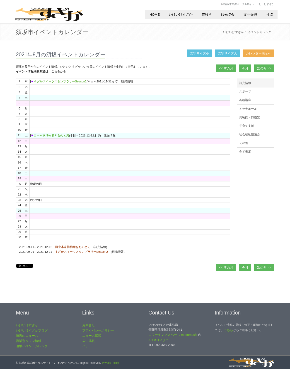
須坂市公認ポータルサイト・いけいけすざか (249, 4)
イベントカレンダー (261, 32)
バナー (87, 346)
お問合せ (88, 325)
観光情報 (245, 83)
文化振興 (250, 14)
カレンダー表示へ (258, 53)
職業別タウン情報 (28, 341)
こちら (228, 330)
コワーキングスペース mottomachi (172, 335)
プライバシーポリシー (98, 330)
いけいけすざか (181, 14)
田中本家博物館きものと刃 (51, 135)
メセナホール (248, 108)
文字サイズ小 (199, 53)
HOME (155, 14)
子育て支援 (246, 126)
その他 (243, 143)
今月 (245, 68)
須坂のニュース (27, 335)
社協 (269, 14)
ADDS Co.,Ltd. (158, 340)
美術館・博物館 (249, 117)
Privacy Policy (110, 362)
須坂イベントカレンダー (33, 346)
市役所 (207, 14)
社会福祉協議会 (249, 134)
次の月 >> (264, 68)
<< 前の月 (226, 68)
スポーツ (245, 91)
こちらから (58, 71)
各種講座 (245, 100)
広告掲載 (88, 341)
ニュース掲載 (91, 335)
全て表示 (245, 151)
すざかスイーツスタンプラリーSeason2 (60, 81)
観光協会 (227, 14)
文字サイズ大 (227, 53)
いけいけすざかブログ (32, 330)
